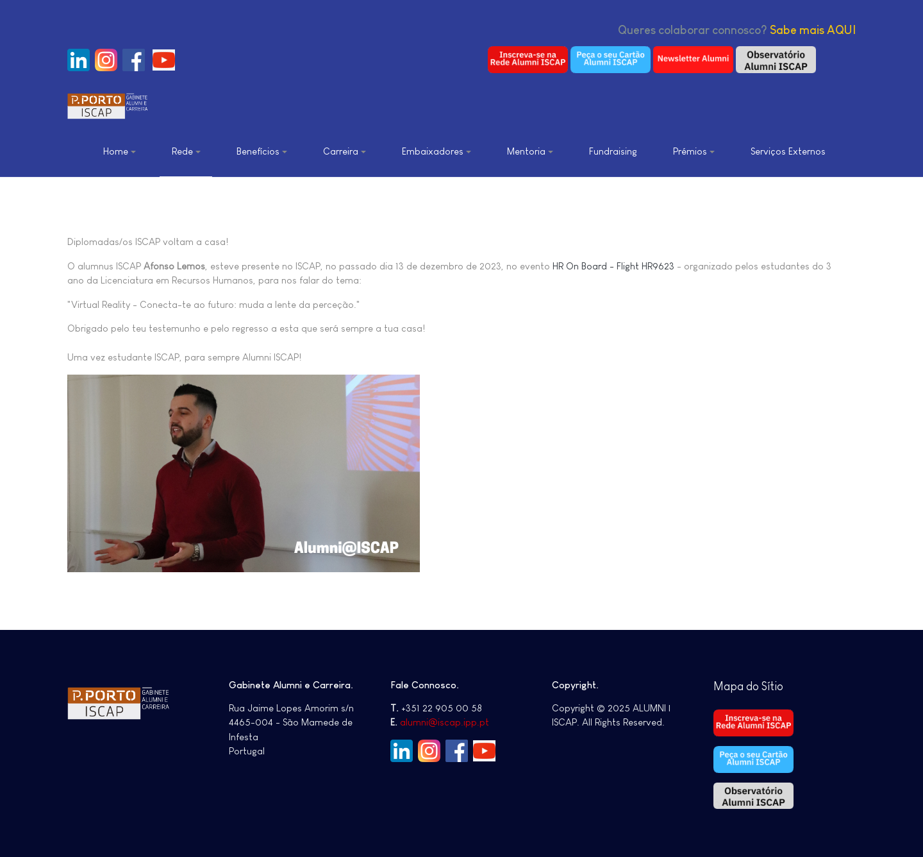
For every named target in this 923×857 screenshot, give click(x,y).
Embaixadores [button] (436, 151)
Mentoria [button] (530, 151)
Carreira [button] (344, 151)
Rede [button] (186, 151)
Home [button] (119, 151)
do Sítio (764, 686)
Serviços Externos (788, 151)
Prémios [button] (694, 151)
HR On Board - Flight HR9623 (613, 265)
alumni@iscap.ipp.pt (444, 722)
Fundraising (613, 151)
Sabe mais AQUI (813, 30)
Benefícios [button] (262, 151)
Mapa (729, 686)
